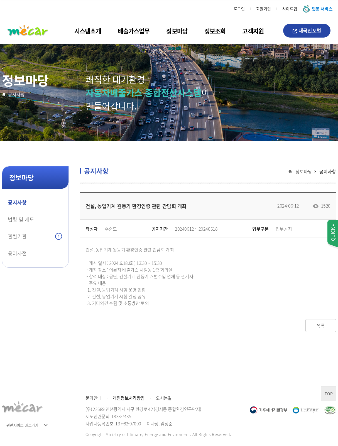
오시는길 (164, 398)
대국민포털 (307, 30)
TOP (329, 393)
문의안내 (93, 398)
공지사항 (16, 94)
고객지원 (252, 30)
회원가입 (263, 8)
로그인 (239, 8)
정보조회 (215, 30)
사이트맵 (289, 8)
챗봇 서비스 (322, 8)
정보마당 (176, 30)
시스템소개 (87, 30)
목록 (321, 325)
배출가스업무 (134, 30)
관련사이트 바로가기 (22, 425)
